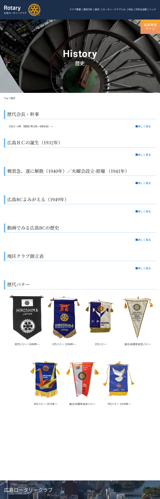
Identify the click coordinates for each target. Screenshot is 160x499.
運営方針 (87, 9)
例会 (130, 9)
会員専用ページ (150, 26)
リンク (152, 9)
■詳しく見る (143, 126)
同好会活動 (141, 9)
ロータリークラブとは (114, 9)
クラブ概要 (75, 9)
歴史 (97, 9)
